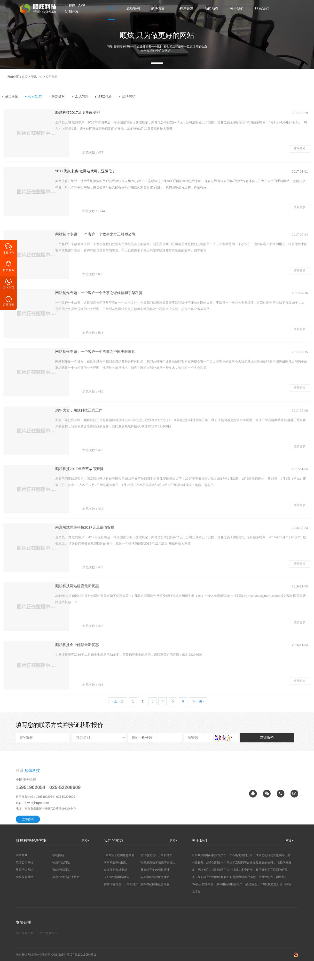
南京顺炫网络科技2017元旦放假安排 (113, 569)
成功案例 (132, 8)
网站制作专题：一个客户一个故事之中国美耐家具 (125, 393)
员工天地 (11, 97)
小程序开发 (184, 8)
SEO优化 (105, 97)
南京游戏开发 (24, 933)
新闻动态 (211, 8)
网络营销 (128, 97)
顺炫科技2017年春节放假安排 (108, 510)
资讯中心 (37, 76)
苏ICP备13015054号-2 (81, 954)
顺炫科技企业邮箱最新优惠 (105, 686)
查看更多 (300, 146)
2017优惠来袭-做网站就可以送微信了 (114, 171)
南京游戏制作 (48, 933)
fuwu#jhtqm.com (36, 859)
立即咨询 (28, 875)
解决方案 (157, 8)
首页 (109, 8)
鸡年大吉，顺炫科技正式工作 (107, 452)
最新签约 (58, 97)
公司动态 (51, 76)
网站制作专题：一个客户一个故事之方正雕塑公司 (125, 276)
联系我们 (262, 8)
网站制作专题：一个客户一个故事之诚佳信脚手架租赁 (128, 334)
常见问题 (81, 97)
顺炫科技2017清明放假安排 (106, 113)
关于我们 (237, 8)
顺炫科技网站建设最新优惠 (105, 627)
